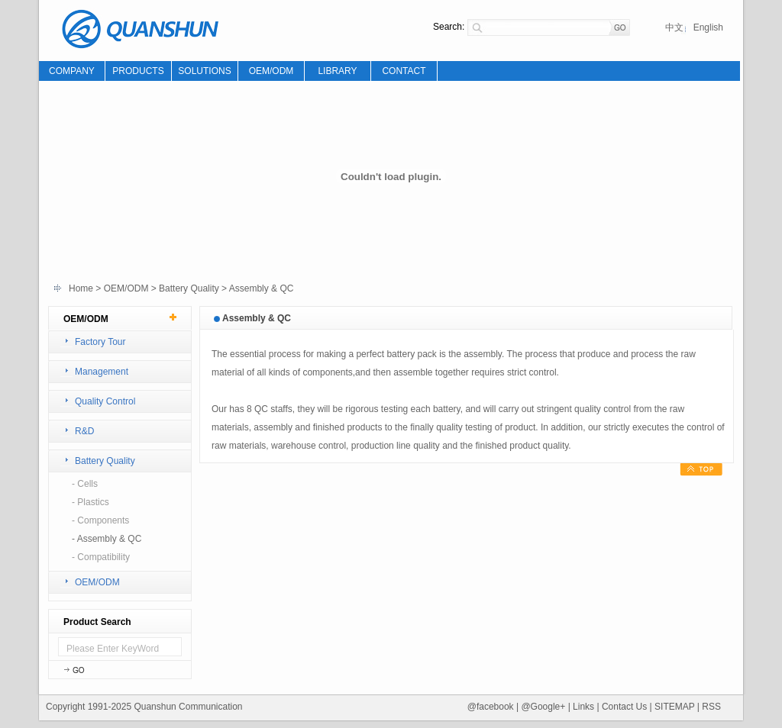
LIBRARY (337, 71)
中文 (674, 27)
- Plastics (90, 502)
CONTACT (403, 71)
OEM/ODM (271, 71)
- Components (100, 520)
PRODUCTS (137, 71)
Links (583, 706)
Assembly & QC (261, 288)
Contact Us (624, 706)
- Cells (85, 483)
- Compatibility (101, 557)
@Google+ (543, 706)
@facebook (490, 706)
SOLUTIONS (204, 71)
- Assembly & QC (106, 538)
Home (81, 288)
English (708, 27)
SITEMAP (675, 706)
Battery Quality (189, 288)
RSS (711, 706)
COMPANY (72, 71)
